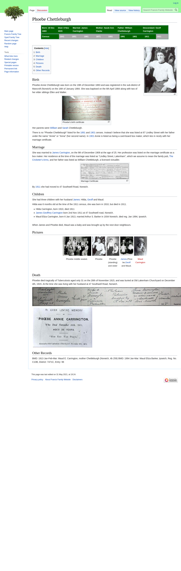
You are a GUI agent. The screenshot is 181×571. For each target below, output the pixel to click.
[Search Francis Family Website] (160, 10)
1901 (92, 132)
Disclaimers (78, 379)
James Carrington (61, 152)
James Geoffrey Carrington (49, 212)
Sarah (65, 128)
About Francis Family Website (58, 379)
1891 (82, 132)
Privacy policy (37, 379)
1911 (37, 186)
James (76, 199)
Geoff (90, 199)
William (53, 128)
